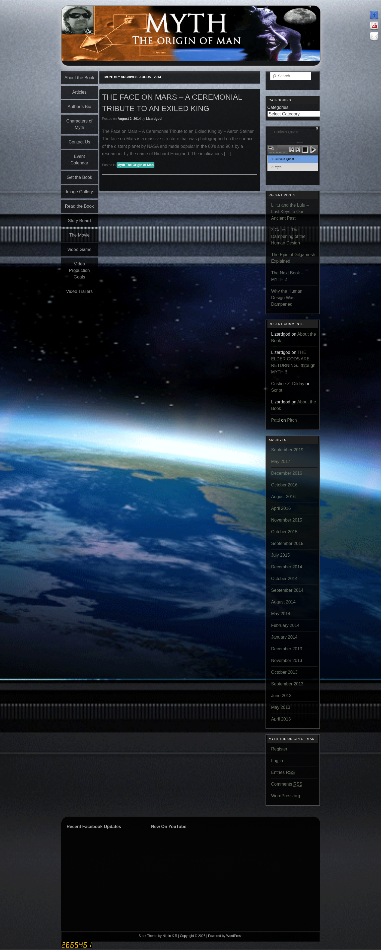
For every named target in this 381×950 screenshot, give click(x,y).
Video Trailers (79, 291)
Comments (287, 784)
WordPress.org (285, 795)
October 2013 (284, 672)
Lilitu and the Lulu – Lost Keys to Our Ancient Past (290, 211)
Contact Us (79, 142)
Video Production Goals (79, 270)
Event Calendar (79, 159)
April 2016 (281, 508)
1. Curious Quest (283, 159)
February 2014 (285, 625)
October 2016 (284, 485)
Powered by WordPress (225, 936)
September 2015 (287, 543)
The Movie (79, 235)
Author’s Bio (79, 106)
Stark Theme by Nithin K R (158, 936)
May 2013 (280, 707)
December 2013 (286, 648)
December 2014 (286, 567)
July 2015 (280, 555)
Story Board (79, 220)
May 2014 (280, 613)
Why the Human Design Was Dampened (287, 298)
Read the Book (79, 206)
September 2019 (287, 450)
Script (276, 390)
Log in (277, 760)
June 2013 (281, 695)
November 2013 (286, 660)
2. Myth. (277, 166)
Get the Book (79, 177)
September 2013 (287, 684)
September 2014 (287, 590)
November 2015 (286, 520)
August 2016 (283, 496)
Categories (277, 107)
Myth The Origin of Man (135, 165)
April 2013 (281, 719)
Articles (79, 92)
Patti (275, 420)
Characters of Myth (79, 124)
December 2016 (286, 473)
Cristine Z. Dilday (287, 383)
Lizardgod (153, 119)
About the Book (79, 77)
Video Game (79, 249)
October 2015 (284, 531)
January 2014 (284, 637)
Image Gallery (79, 191)
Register (279, 749)
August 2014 (283, 602)
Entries (283, 772)
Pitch (292, 420)
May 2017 (280, 461)
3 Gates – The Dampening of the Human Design (288, 236)
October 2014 (284, 578)
